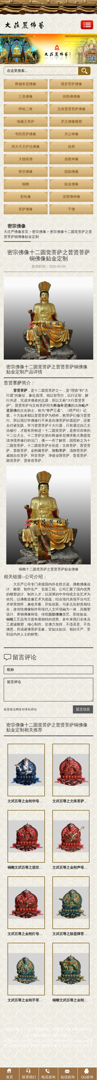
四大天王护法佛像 (26, 146)
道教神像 (71, 159)
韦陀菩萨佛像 (25, 134)
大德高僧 (26, 159)
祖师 (71, 146)
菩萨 (17, 382)
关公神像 (71, 134)
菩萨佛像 (26, 209)
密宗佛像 (26, 172)
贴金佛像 (71, 184)
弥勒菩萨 (59, 450)
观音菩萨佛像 (71, 84)
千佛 (71, 209)
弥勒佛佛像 (71, 96)
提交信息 (83, 709)
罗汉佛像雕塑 (71, 121)
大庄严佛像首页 (16, 232)
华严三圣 (53, 410)
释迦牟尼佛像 (25, 84)
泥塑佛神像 (71, 197)
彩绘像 (25, 197)
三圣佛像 (26, 96)
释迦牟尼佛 (62, 405)
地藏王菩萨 (25, 121)
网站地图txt (62, 1035)
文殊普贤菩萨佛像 (71, 109)
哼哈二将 (26, 109)
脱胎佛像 (71, 172)
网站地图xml (43, 1035)
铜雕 (25, 184)
